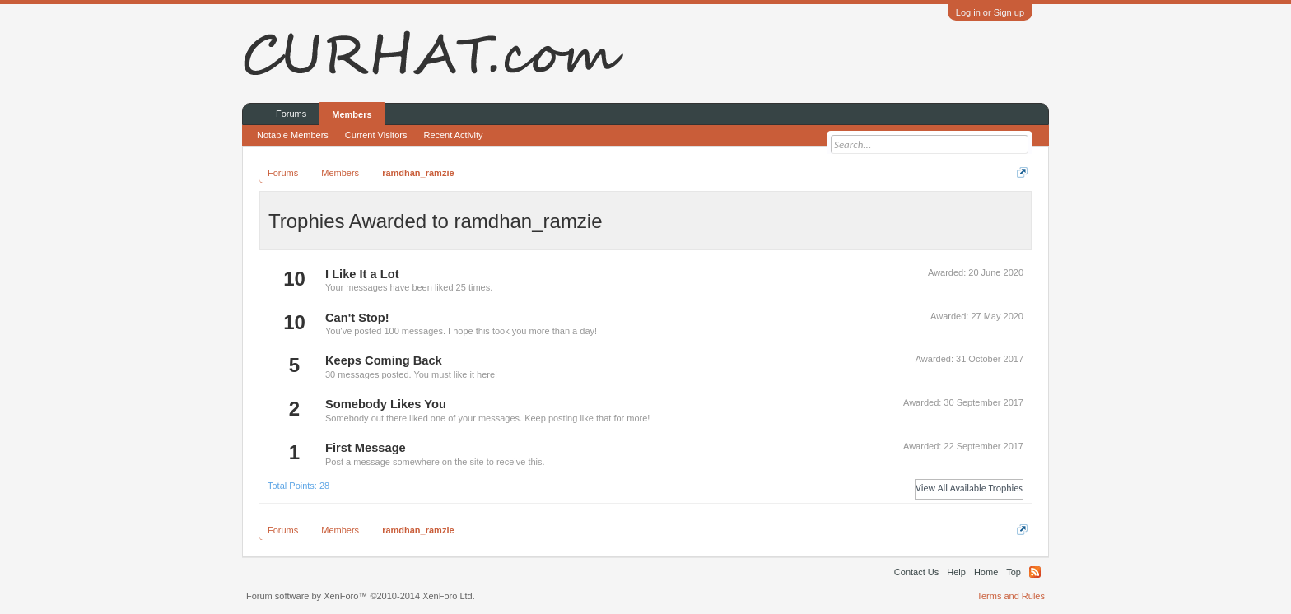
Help (956, 572)
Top (1013, 572)
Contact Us (916, 572)
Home (986, 572)
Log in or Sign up (990, 12)
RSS (1035, 572)
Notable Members (293, 135)
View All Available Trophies (969, 488)
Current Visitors (376, 135)
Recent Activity (452, 135)
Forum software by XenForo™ (360, 596)
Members (351, 114)
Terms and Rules (1010, 596)
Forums (291, 114)
